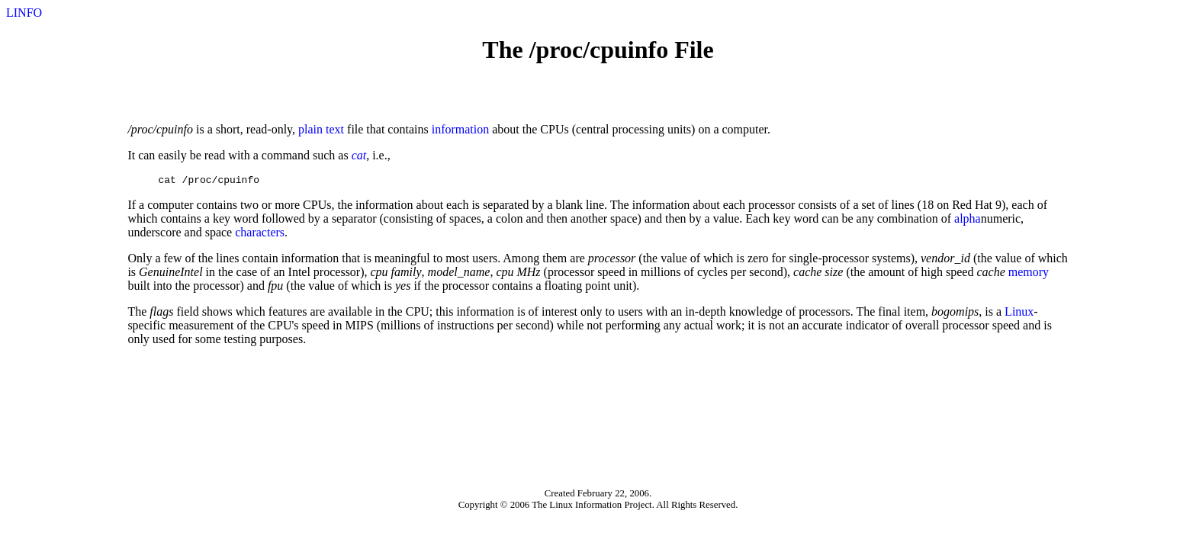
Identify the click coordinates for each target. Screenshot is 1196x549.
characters (260, 234)
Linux (1019, 313)
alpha (967, 220)
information (461, 129)
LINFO (24, 12)
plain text (321, 129)
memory (1028, 274)
